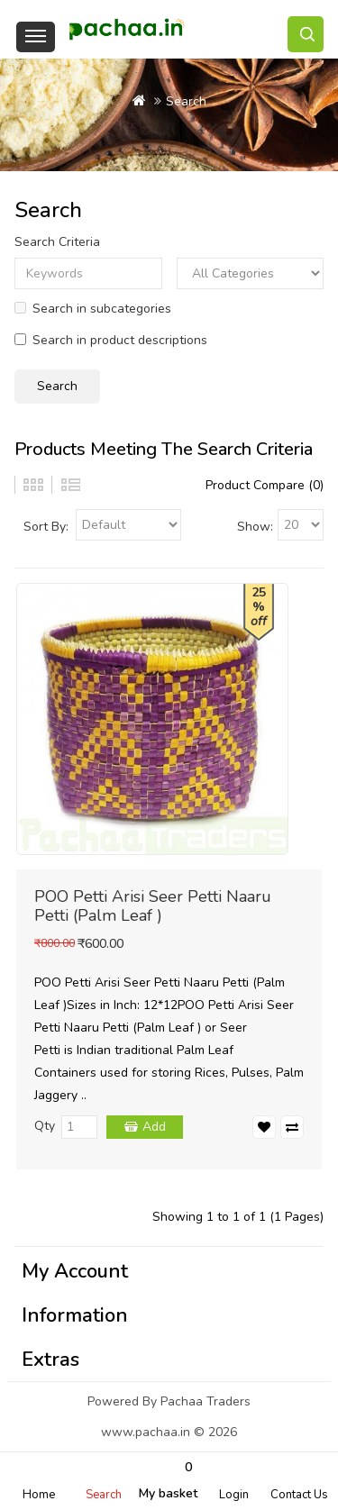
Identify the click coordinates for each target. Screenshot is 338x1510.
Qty (44, 1125)
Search (104, 1495)
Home (39, 1495)
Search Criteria (57, 241)
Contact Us (299, 1495)
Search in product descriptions (110, 340)
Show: (255, 526)
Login (234, 1495)
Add (154, 1126)
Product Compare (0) (265, 485)
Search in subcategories (92, 308)
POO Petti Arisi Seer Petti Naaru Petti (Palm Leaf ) (152, 906)
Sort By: (46, 526)
